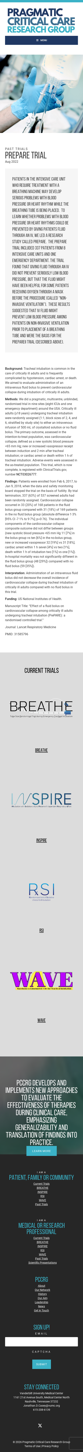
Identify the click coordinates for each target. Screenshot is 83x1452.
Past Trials (41, 1204)
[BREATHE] (41, 711)
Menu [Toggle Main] (41, 40)
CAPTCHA (41, 1352)
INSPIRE (41, 840)
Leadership (41, 1302)
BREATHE (41, 750)
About (41, 1286)
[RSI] (41, 891)
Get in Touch (41, 1310)
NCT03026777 (26, 474)
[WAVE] (41, 981)
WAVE (42, 1020)
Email (41, 1333)
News (41, 1306)
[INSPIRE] (41, 801)
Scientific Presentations (42, 1262)
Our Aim (42, 1298)
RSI (41, 930)
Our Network (42, 1290)
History (42, 1294)
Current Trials (41, 1183)
